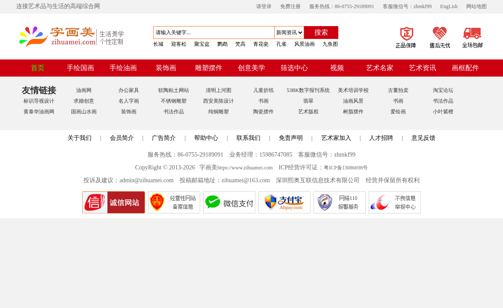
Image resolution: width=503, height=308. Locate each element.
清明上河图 (218, 90)
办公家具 (128, 90)
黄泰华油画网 (39, 112)
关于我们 (80, 138)
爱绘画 (398, 112)
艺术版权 (308, 112)
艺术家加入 (336, 138)
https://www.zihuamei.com (244, 168)
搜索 (321, 32)
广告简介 (164, 138)
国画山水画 (84, 112)
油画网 (84, 90)
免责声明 (291, 138)
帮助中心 (206, 138)
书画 (263, 101)
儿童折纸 (263, 90)
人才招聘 (381, 138)
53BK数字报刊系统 (308, 90)
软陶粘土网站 (173, 90)
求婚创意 (84, 101)
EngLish (449, 6)
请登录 (264, 6)
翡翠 (308, 101)
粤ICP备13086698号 (346, 168)
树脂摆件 (353, 112)
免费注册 (290, 6)
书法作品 (443, 101)
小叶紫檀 (443, 112)
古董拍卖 (398, 90)
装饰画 (128, 112)
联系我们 (248, 138)
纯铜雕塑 (218, 112)
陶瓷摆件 (263, 112)
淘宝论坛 (443, 90)
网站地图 (476, 6)
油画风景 (353, 101)
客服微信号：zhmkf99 (407, 6)
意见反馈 (423, 138)
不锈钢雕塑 (173, 101)
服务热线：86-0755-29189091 (341, 6)
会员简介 (122, 138)
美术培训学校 (353, 90)
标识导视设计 (39, 101)
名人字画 (128, 101)
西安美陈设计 (218, 101)
